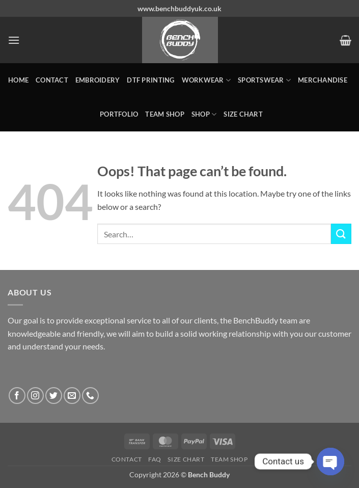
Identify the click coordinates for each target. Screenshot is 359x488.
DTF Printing (150, 80)
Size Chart (243, 114)
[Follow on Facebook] (17, 395)
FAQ (154, 459)
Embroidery (97, 80)
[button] (14, 40)
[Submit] (341, 233)
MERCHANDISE (322, 80)
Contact (52, 80)
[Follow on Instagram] (35, 395)
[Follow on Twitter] (53, 395)
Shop (203, 114)
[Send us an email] (72, 395)
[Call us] (90, 395)
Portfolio (119, 114)
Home (18, 80)
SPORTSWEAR (264, 80)
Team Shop (164, 114)
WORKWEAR (206, 80)
